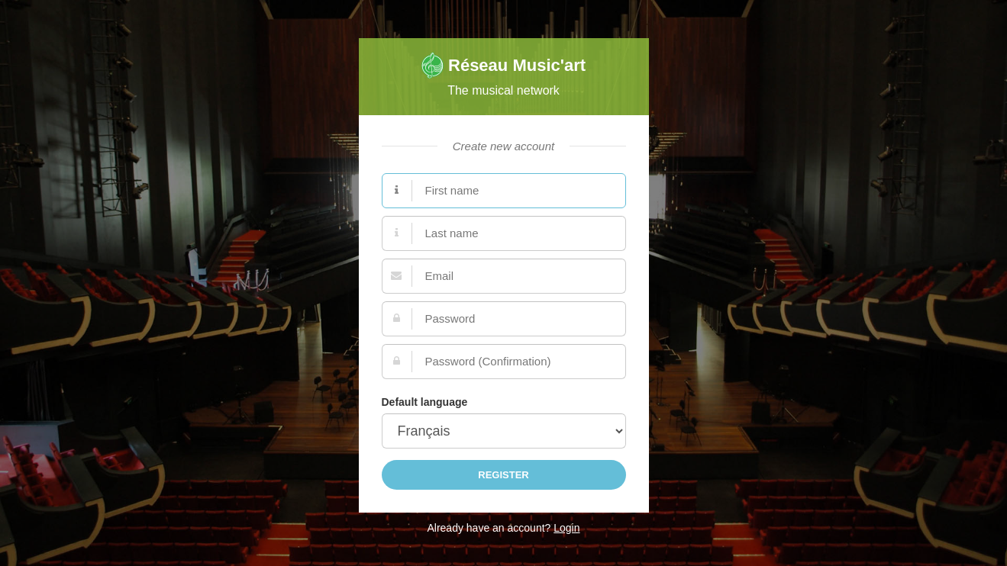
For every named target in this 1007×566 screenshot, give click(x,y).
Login (566, 528)
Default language (425, 402)
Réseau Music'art (503, 65)
